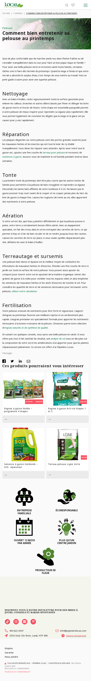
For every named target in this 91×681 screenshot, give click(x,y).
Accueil (6, 13)
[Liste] (73, 5)
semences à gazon (12, 156)
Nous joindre (11, 656)
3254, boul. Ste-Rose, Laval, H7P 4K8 (26, 635)
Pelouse (7, 28)
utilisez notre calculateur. (24, 291)
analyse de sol (58, 338)
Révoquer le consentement (17, 669)
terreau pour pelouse (54, 152)
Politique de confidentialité (17, 672)
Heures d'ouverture (73, 635)
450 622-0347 (14, 630)
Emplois (9, 648)
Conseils (18, 13)
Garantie (9, 652)
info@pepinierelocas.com (71, 630)
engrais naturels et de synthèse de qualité (26, 327)
